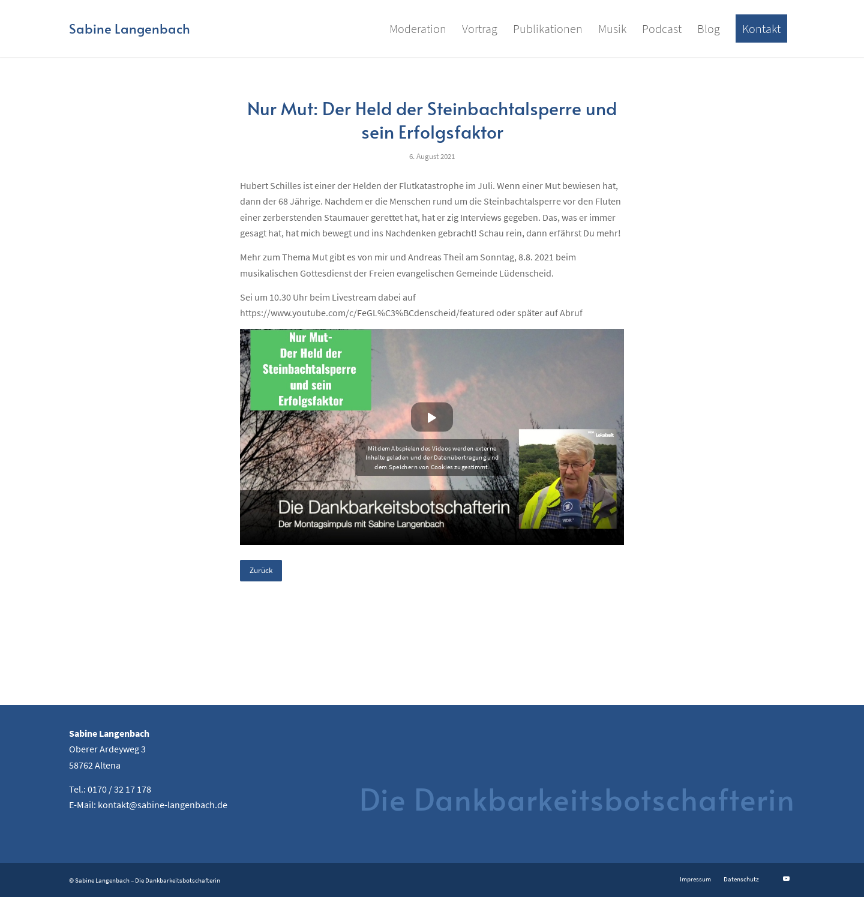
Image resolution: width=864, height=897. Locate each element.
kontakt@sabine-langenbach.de (162, 805)
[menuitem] (418, 28)
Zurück (261, 570)
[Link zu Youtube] (786, 878)
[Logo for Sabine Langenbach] (129, 28)
